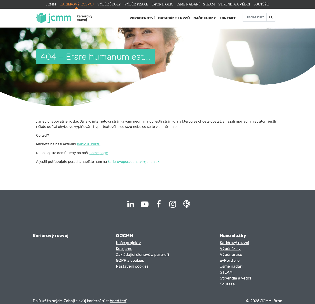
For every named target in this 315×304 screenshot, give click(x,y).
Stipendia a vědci (234, 4)
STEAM (209, 4)
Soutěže (261, 4)
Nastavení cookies (132, 266)
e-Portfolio (162, 4)
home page (98, 153)
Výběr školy (109, 4)
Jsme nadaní (188, 4)
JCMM (51, 4)
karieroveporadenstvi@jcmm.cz (133, 162)
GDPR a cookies (130, 260)
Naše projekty (128, 243)
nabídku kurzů (88, 144)
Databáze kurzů (174, 18)
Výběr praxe (136, 4)
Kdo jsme (124, 249)
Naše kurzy (204, 18)
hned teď (118, 301)
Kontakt (227, 18)
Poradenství (142, 18)
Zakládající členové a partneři (142, 254)
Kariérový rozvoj (77, 4)
